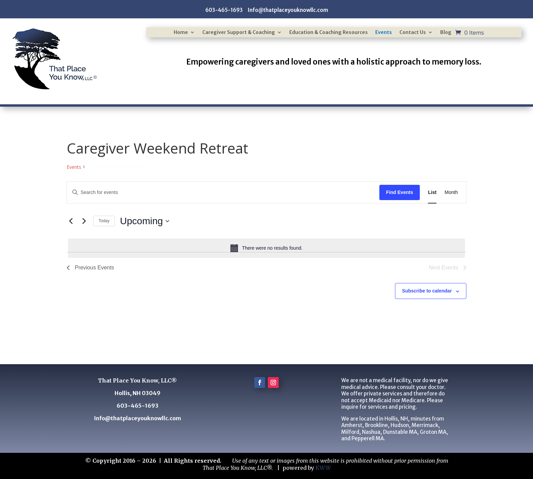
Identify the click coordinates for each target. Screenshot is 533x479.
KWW (323, 467)
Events (383, 32)
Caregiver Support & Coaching (238, 32)
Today (104, 220)
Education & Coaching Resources (328, 32)
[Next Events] (84, 221)
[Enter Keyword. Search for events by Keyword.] (223, 192)
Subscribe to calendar (427, 291)
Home (181, 32)
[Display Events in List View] (432, 192)
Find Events (399, 192)
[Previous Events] (71, 221)
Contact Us (412, 32)
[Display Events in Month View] (451, 192)
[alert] (266, 248)
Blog (445, 32)
